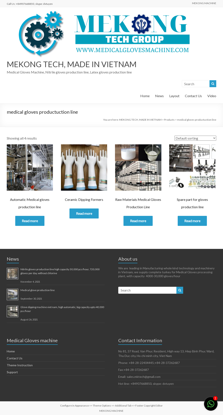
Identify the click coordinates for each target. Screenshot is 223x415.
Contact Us (193, 96)
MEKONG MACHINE (204, 3)
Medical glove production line (37, 290)
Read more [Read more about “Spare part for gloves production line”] (192, 221)
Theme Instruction (20, 365)
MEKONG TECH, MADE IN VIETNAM (72, 64)
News (159, 96)
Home (145, 96)
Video (211, 96)
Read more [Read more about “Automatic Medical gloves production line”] (30, 221)
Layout (174, 96)
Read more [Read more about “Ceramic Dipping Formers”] (84, 213)
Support (12, 372)
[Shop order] (195, 138)
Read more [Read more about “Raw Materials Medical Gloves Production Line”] (138, 221)
